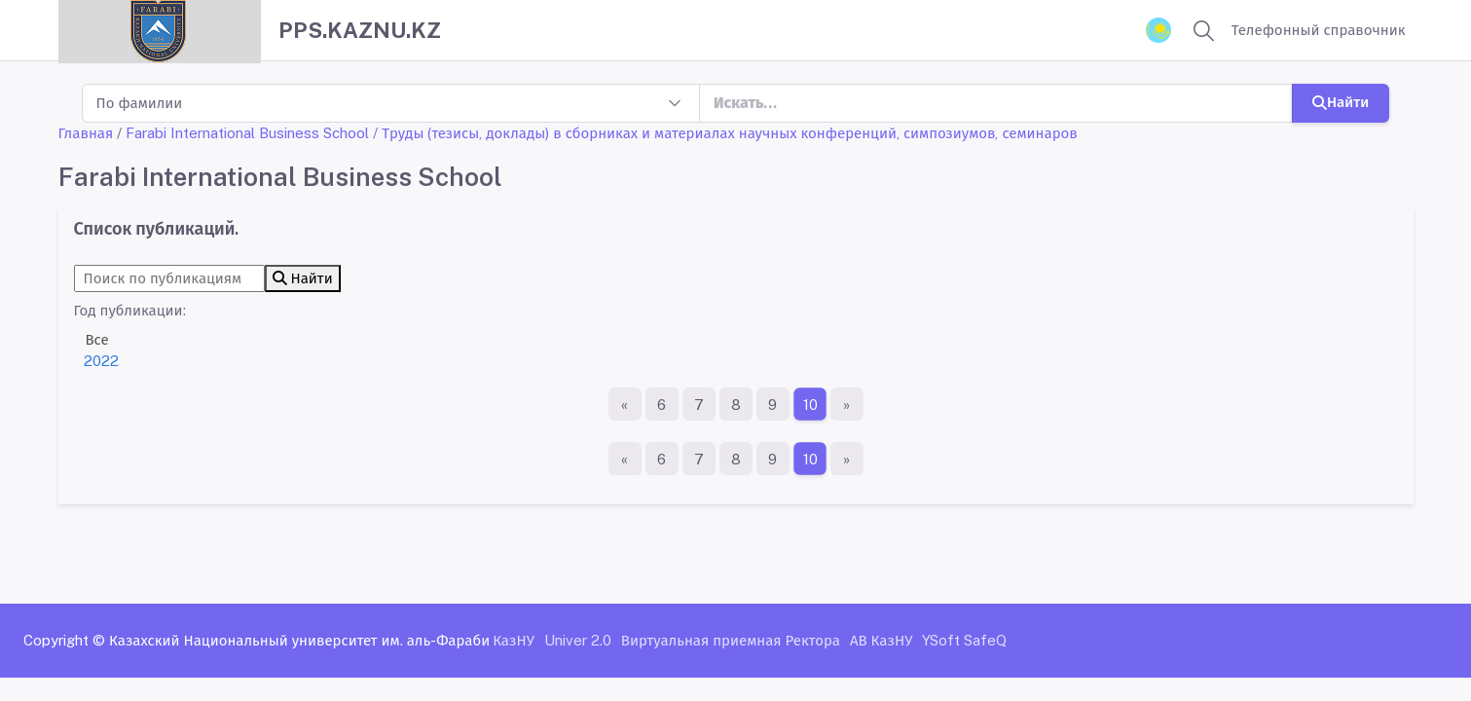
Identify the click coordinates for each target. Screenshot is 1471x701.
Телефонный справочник (1319, 29)
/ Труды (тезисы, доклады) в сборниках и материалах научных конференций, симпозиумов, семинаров (725, 133)
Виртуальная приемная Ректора (730, 640)
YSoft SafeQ (964, 640)
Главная (86, 133)
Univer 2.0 (577, 640)
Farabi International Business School (247, 133)
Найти (1340, 101)
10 (809, 404)
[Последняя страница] (847, 404)
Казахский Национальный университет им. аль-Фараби (299, 640)
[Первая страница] (625, 404)
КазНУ (513, 640)
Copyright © (64, 640)
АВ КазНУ (881, 640)
